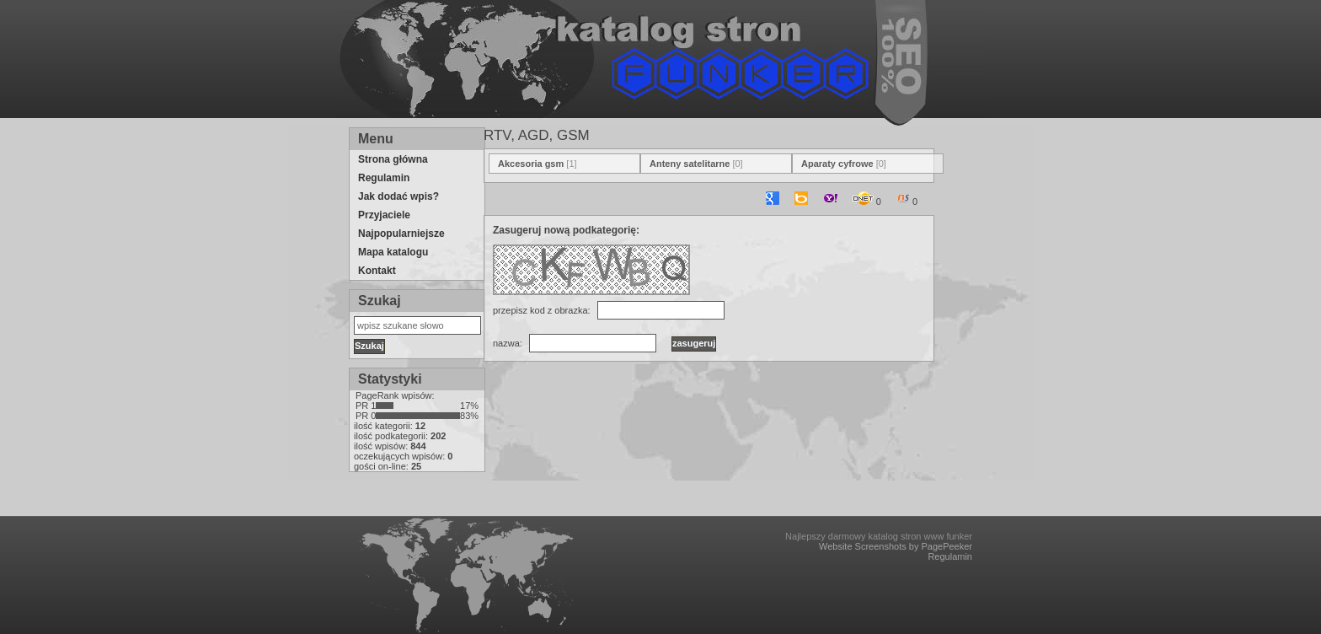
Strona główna (393, 159)
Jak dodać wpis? (398, 196)
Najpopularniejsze (401, 233)
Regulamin (383, 178)
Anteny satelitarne (690, 163)
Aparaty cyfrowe (837, 163)
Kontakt (377, 271)
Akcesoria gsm (531, 163)
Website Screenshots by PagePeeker (895, 546)
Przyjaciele (384, 215)
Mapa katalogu (393, 252)
